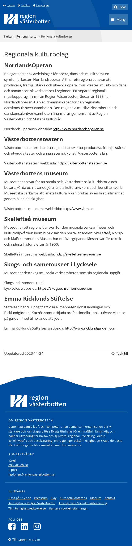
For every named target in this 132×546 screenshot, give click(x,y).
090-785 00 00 (18, 465)
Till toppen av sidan (26, 539)
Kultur (8, 36)
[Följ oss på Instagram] (38, 526)
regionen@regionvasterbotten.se (31, 474)
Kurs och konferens (73, 498)
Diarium (95, 498)
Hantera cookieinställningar (68, 508)
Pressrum (41, 498)
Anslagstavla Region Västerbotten (31, 503)
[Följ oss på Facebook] (13, 526)
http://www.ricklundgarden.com (90, 328)
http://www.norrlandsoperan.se (78, 128)
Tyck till (122, 353)
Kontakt (110, 498)
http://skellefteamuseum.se (78, 254)
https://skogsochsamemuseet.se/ (65, 288)
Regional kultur (27, 36)
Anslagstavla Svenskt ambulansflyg (83, 503)
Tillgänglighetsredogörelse (27, 508)
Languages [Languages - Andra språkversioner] (42, 5)
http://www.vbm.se (78, 208)
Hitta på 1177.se (19, 498)
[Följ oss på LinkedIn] (25, 526)
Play (53, 498)
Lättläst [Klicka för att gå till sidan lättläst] (25, 5)
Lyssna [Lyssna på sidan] (11, 5)
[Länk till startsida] (27, 19)
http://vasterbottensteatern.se (82, 163)
